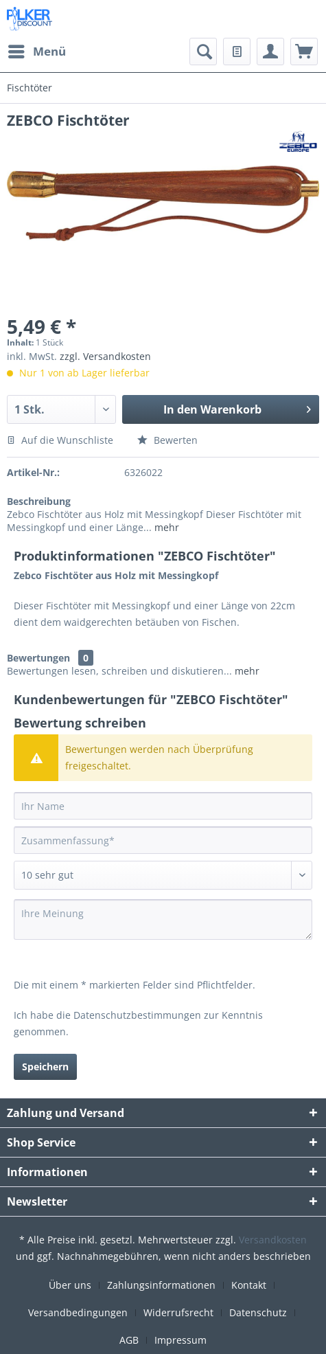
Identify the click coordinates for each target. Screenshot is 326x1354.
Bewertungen (38, 657)
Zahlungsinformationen (161, 1284)
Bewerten (167, 440)
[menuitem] (36, 51)
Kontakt (248, 1284)
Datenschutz (258, 1312)
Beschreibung (39, 501)
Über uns (70, 1284)
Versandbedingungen (78, 1312)
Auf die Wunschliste (60, 440)
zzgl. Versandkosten (105, 356)
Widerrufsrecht (178, 1312)
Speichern (45, 1066)
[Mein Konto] (270, 51)
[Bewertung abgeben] (163, 875)
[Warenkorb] (304, 51)
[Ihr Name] (163, 806)
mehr (165, 527)
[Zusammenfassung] (163, 840)
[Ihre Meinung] (163, 919)
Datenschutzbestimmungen (137, 1015)
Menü (37, 50)
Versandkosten (273, 1239)
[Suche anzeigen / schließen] (203, 51)
